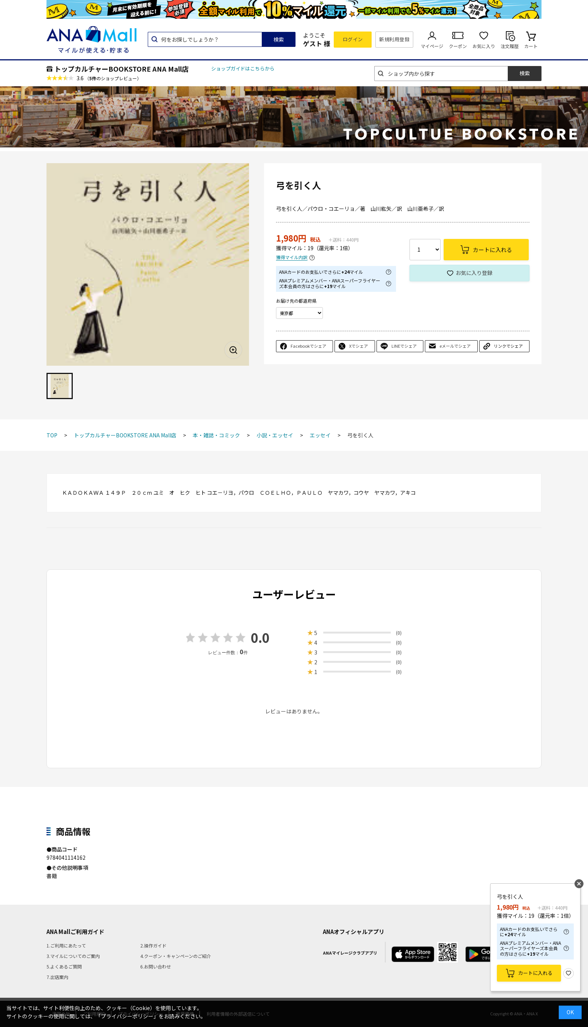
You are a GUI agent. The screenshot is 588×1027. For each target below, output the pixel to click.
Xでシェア (358, 346)
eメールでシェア (455, 346)
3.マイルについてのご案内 (73, 956)
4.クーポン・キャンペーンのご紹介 (175, 956)
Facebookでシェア (308, 346)
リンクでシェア (508, 346)
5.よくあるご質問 (64, 966)
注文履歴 (510, 46)
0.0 (260, 637)
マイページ (432, 46)
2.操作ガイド (153, 945)
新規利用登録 (394, 39)
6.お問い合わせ (155, 966)
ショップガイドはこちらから (242, 68)
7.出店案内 (57, 977)
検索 (278, 39)
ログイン (353, 39)
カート (531, 46)
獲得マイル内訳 (292, 257)
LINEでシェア (404, 346)
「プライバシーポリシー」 (127, 1016)
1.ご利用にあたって (66, 945)
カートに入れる (535, 972)
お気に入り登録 (474, 272)
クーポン (458, 46)
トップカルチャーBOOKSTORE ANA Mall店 (121, 69)
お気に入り (483, 46)
